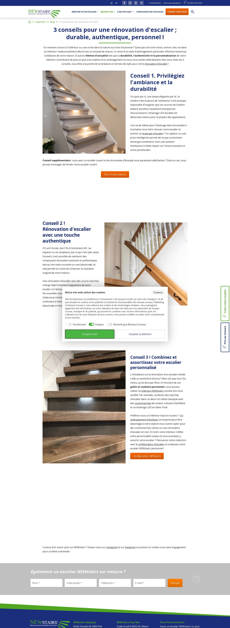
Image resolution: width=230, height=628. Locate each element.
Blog (52, 21)
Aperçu (158, 292)
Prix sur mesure (225, 337)
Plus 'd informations (115, 174)
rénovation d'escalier (156, 63)
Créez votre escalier (225, 303)
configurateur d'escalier (151, 444)
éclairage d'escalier (152, 133)
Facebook (130, 547)
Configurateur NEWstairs (147, 456)
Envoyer (175, 583)
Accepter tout (89, 334)
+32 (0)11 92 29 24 (193, 2)
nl (116, 3)
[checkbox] (75, 324)
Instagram (111, 547)
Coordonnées (155, 3)
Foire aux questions (172, 3)
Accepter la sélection (140, 334)
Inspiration (40, 21)
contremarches (143, 403)
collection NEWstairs (152, 391)
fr (111, 3)
